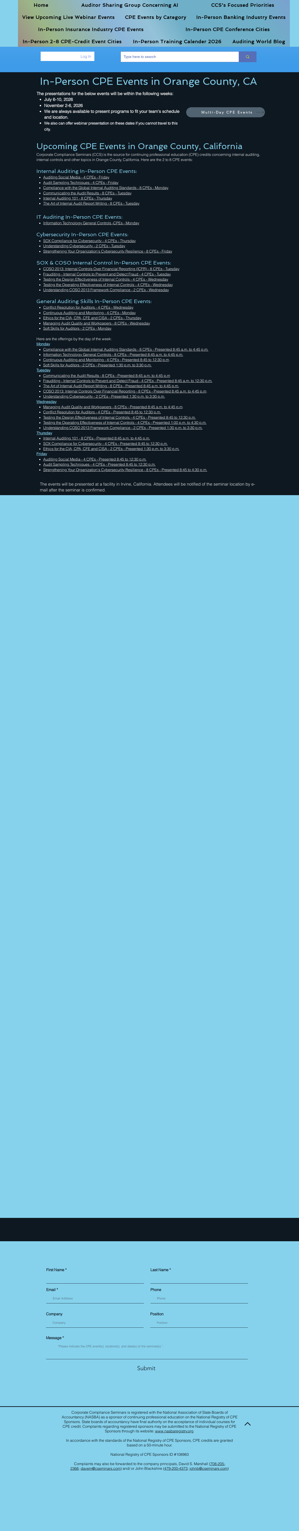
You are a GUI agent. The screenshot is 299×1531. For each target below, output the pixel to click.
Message (53, 1338)
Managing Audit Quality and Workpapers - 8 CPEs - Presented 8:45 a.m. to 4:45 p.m (112, 406)
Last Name (159, 1270)
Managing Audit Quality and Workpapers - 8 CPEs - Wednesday (96, 323)
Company (54, 1314)
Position (157, 1314)
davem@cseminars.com (101, 1468)
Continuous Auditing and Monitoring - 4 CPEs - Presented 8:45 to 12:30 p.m (106, 359)
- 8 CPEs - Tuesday (123, 203)
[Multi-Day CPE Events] (225, 112)
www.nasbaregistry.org (174, 1431)
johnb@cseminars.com (208, 1468)
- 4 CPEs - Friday (95, 177)
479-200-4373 (176, 1468)
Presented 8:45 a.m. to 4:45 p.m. (181, 349)
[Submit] (146, 1368)
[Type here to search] (176, 57)
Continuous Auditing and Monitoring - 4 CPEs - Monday (89, 312)
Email (51, 1289)
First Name (55, 1270)
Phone (155, 1289)
